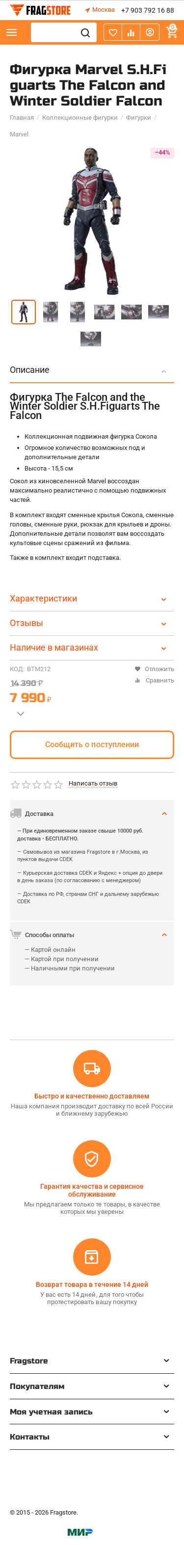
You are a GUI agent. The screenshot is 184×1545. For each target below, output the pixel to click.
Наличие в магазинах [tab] (89, 647)
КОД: (17, 669)
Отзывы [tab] (89, 623)
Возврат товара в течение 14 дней (92, 1284)
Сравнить (154, 680)
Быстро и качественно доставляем (92, 1096)
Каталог (12, 32)
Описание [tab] (89, 370)
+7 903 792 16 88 (147, 10)
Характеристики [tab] (89, 598)
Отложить (154, 669)
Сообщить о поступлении (91, 744)
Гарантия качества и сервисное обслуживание (92, 1190)
